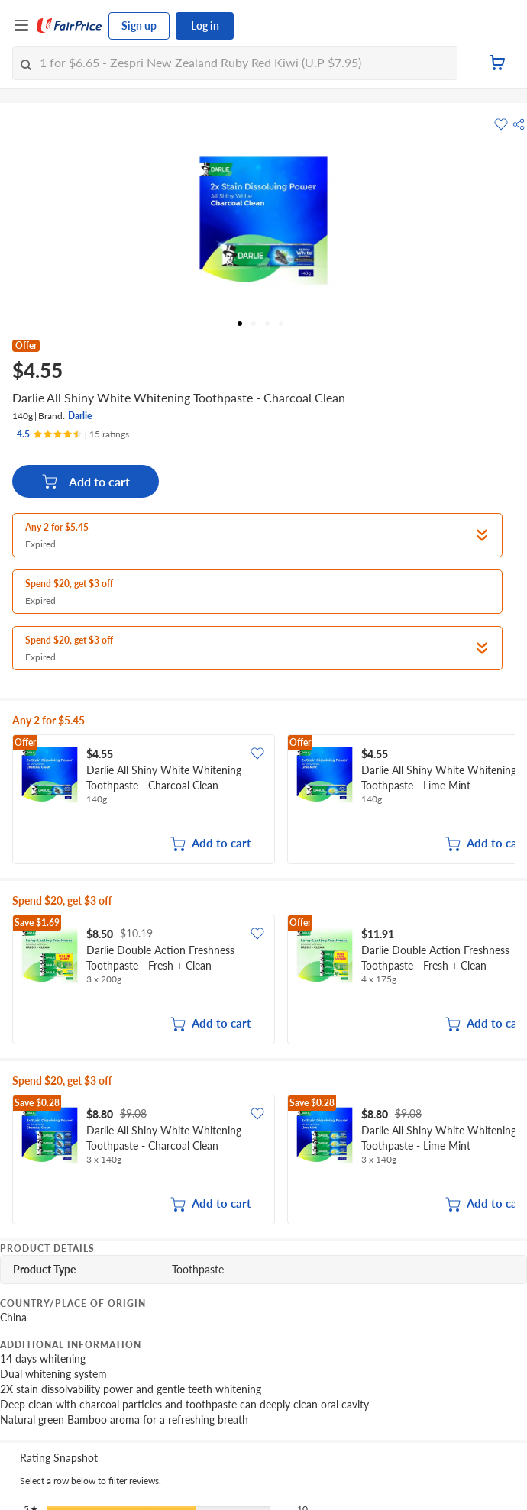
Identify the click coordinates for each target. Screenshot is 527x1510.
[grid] (263, 800)
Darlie (80, 415)
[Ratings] (73, 434)
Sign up (139, 25)
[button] (518, 124)
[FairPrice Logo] (69, 26)
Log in (205, 25)
